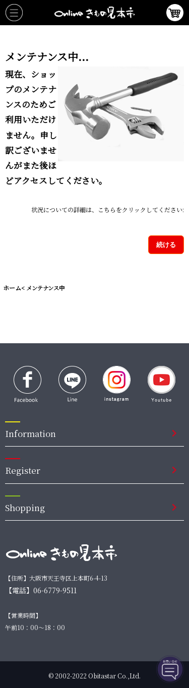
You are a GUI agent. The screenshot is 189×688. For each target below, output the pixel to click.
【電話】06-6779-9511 (41, 590)
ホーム (12, 287)
